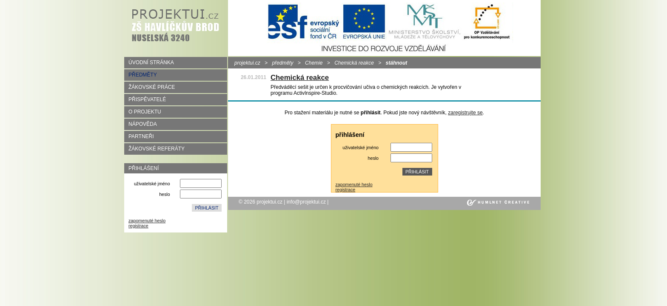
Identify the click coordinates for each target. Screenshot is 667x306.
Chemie (313, 63)
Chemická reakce (354, 63)
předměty (282, 63)
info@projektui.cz (306, 202)
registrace (138, 225)
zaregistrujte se (465, 113)
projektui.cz (247, 63)
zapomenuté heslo (146, 220)
